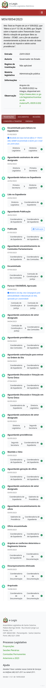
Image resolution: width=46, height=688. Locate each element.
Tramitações (8, 117)
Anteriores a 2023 (11, 658)
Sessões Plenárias (11, 650)
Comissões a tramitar (12, 121)
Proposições (8, 646)
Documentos (23, 117)
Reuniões (36, 117)
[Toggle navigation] (42, 12)
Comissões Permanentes (14, 654)
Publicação (38, 229)
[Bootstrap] (10, 620)
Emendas (29, 121)
